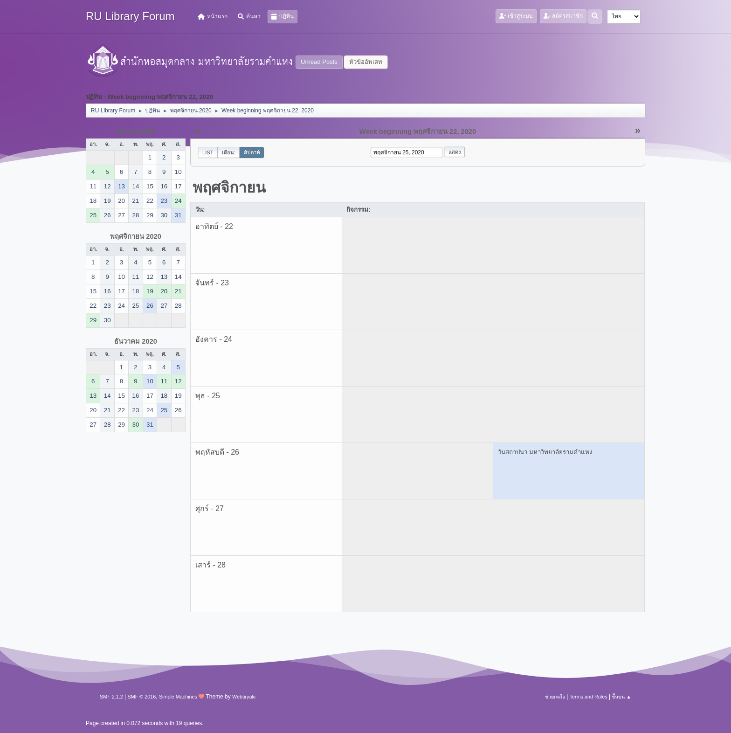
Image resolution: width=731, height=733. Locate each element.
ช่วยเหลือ (555, 696)
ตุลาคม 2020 (135, 131)
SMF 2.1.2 (111, 696)
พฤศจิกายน (229, 187)
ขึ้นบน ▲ (621, 696)
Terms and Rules (588, 696)
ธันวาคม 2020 (135, 341)
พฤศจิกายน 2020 (135, 236)
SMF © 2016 (142, 696)
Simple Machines (178, 696)
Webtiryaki (243, 696)
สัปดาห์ (252, 152)
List (208, 152)
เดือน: (228, 152)
